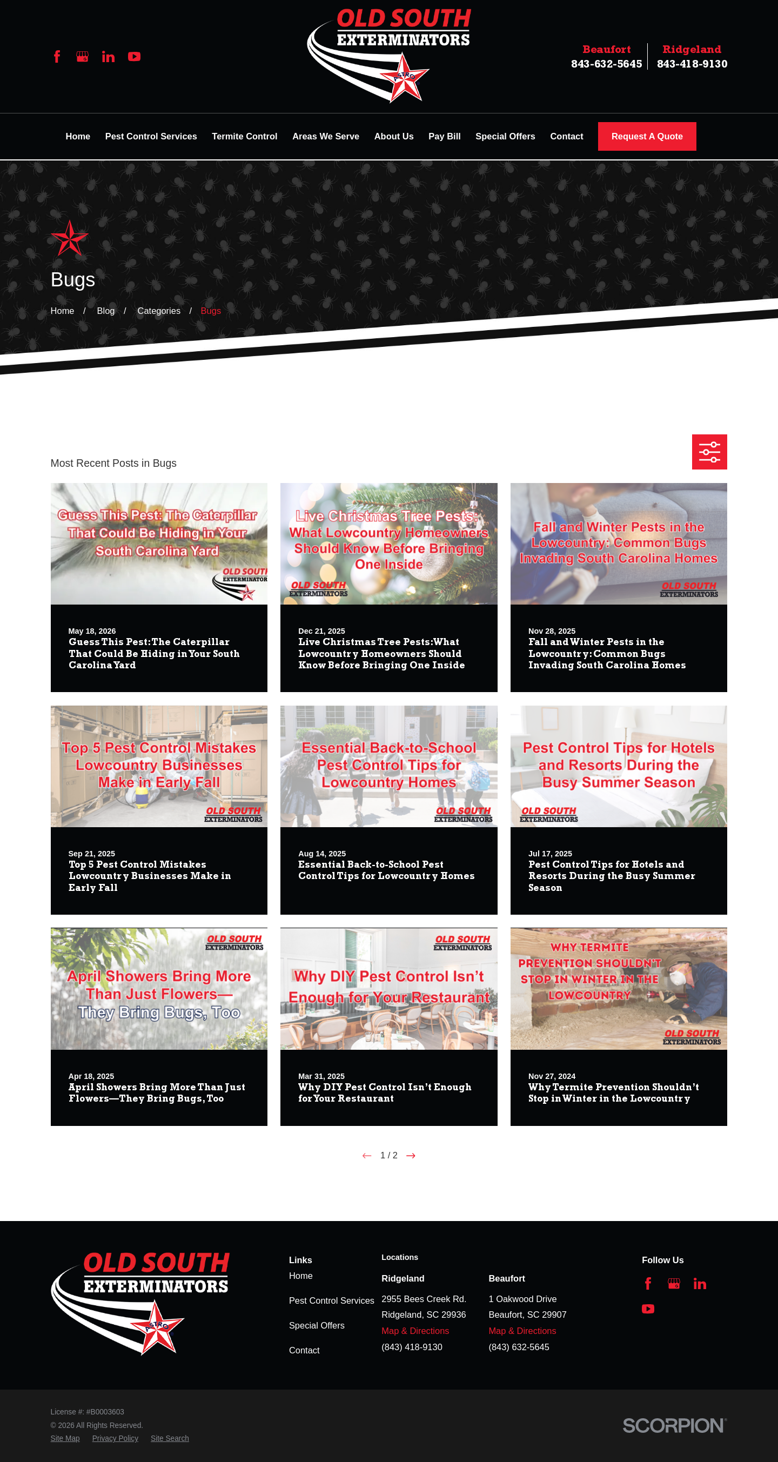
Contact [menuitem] (566, 136)
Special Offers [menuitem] (505, 136)
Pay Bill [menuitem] (444, 136)
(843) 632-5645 (518, 1347)
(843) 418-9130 (411, 1347)
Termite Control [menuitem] (244, 136)
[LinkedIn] (108, 56)
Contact (304, 1350)
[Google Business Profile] (82, 56)
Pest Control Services (331, 1300)
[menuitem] (65, 1439)
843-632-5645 (606, 56)
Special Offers (317, 1325)
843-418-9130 (692, 56)
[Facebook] (57, 56)
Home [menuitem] (78, 136)
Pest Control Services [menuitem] (151, 136)
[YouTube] (134, 56)
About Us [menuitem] (394, 136)
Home (301, 1275)
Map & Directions (415, 1331)
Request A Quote (647, 136)
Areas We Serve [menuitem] (325, 136)
